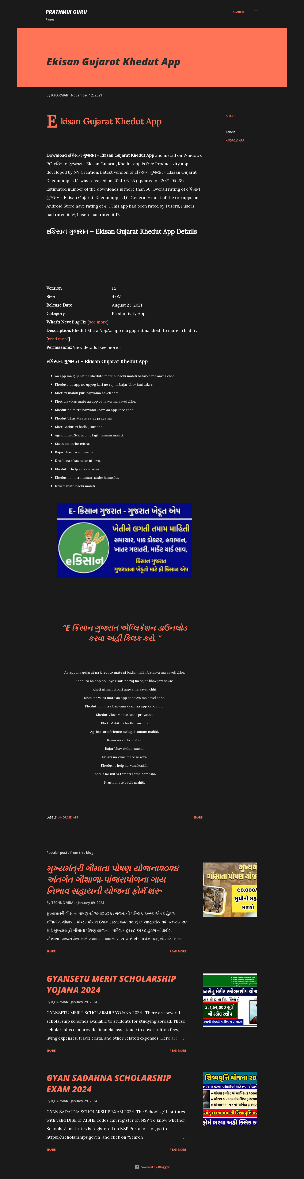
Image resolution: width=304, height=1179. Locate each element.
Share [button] (230, 116)
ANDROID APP (235, 140)
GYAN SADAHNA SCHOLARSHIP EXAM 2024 (108, 1083)
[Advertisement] (124, 258)
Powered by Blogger (152, 1167)
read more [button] (58, 338)
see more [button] (98, 322)
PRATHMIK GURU (66, 11)
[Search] (238, 11)
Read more (178, 951)
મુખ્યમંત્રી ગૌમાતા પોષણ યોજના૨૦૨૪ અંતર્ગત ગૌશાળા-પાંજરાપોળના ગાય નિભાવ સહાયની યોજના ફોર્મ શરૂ (112, 879)
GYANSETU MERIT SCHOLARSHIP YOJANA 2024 (111, 984)
